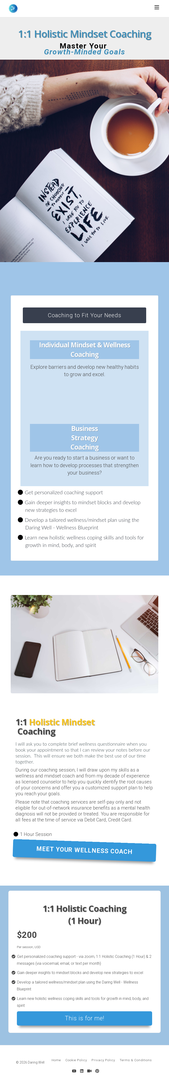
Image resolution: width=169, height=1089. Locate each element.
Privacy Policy (103, 1060)
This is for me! (84, 1018)
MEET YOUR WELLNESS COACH (85, 850)
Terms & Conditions (136, 1060)
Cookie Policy (76, 1060)
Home (56, 1060)
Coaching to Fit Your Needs (84, 315)
